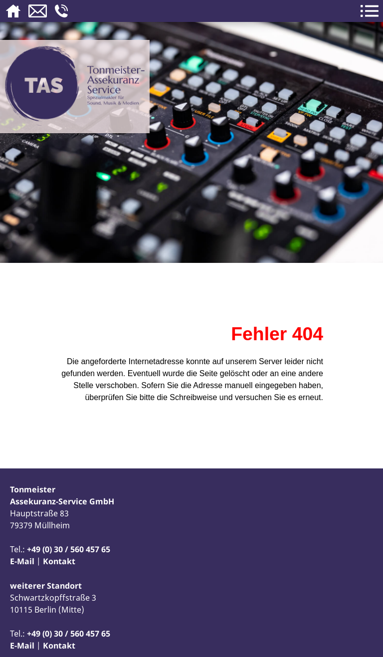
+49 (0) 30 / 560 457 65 (68, 549)
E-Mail (22, 561)
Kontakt (59, 561)
